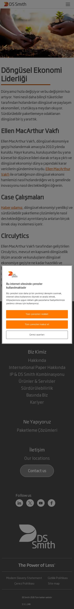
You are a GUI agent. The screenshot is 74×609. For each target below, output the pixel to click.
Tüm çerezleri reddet (37, 314)
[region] (37, 304)
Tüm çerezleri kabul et (37, 324)
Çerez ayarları (37, 334)
